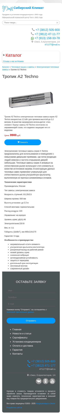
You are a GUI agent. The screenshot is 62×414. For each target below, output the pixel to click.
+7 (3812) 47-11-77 (45, 34)
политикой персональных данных (20, 312)
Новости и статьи (21, 333)
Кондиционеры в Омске (45, 404)
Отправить (31, 321)
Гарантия (17, 350)
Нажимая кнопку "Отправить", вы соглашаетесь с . (27, 311)
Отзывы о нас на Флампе (13, 61)
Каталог (5, 67)
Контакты (17, 354)
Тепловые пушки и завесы (22, 67)
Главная (16, 329)
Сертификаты (19, 337)
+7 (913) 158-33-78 (45, 38)
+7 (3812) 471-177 (41, 365)
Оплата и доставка (22, 346)
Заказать (23, 142)
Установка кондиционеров (26, 341)
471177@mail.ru (52, 44)
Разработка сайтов (14, 408)
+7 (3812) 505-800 (46, 29)
